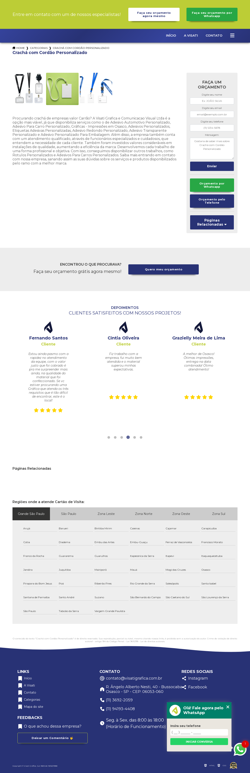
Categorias (39, 48)
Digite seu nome (212, 94)
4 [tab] (128, 437)
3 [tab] (122, 437)
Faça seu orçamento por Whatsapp (212, 14)
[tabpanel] (48, 368)
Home (20, 48)
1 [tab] (109, 437)
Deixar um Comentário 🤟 (52, 738)
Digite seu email (212, 108)
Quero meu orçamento (163, 269)
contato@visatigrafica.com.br (130, 678)
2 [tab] (115, 437)
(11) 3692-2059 (116, 700)
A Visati (191, 35)
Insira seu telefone (185, 726)
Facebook (194, 687)
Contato (214, 35)
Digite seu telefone (212, 121)
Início (171, 35)
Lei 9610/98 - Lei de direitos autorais (145, 641)
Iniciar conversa (199, 741)
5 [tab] (134, 437)
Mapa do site (30, 706)
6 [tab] (141, 437)
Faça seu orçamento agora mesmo (154, 14)
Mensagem (212, 134)
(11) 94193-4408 (117, 709)
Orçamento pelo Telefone (212, 201)
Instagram (195, 678)
